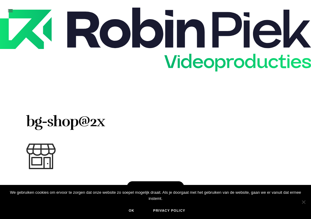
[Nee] (303, 202)
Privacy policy (169, 210)
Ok (132, 210)
